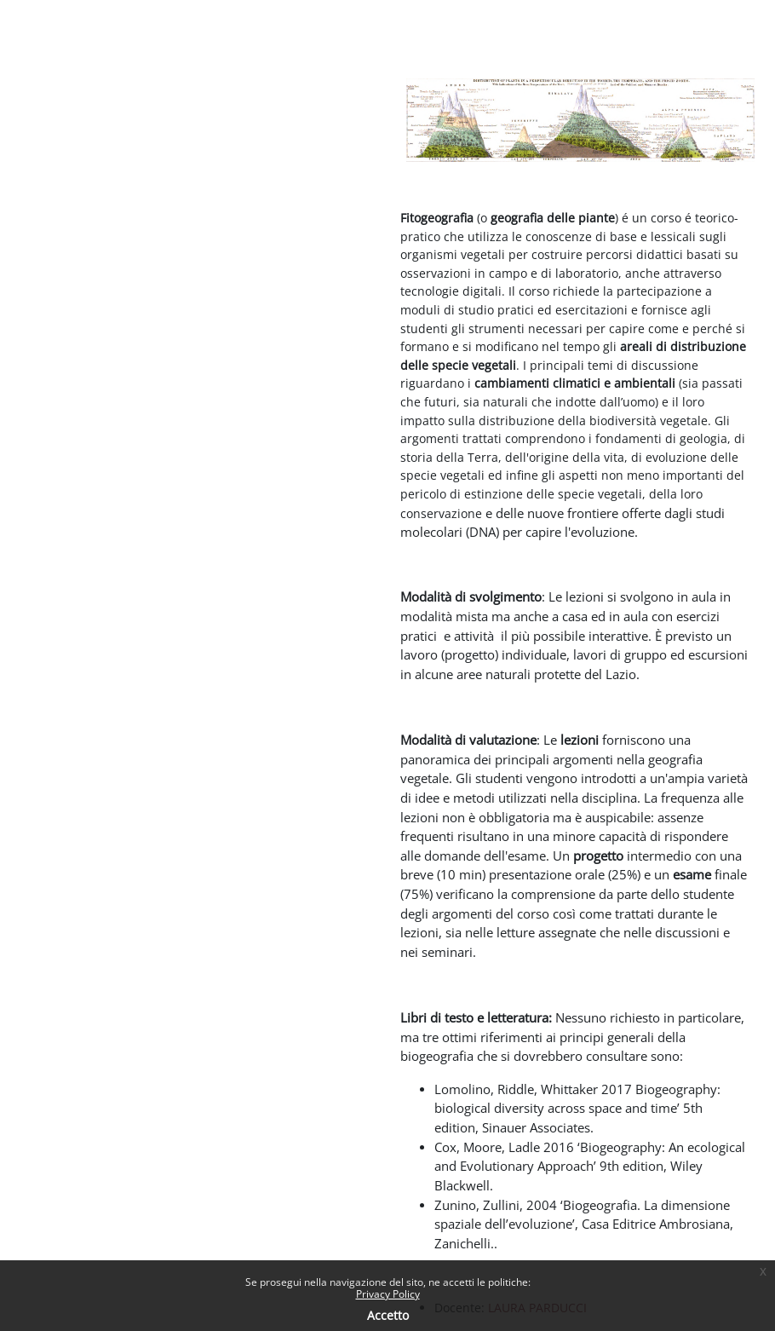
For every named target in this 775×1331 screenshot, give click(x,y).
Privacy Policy (388, 1294)
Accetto (388, 1315)
